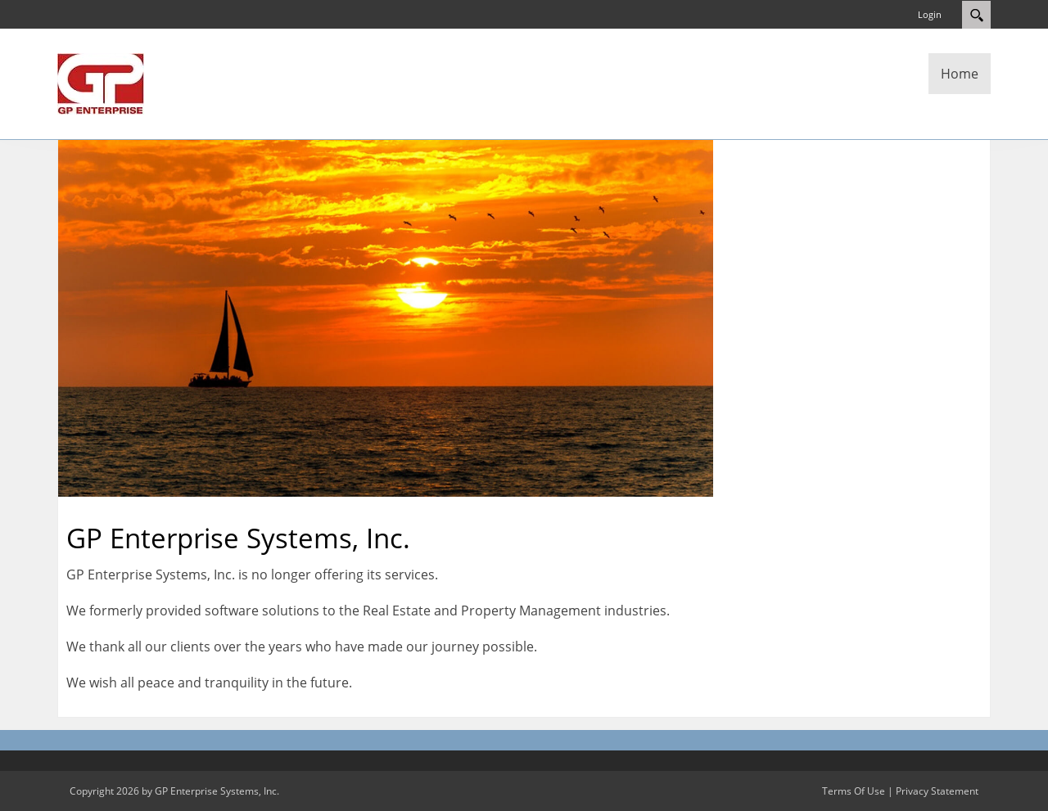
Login (930, 14)
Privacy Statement (937, 791)
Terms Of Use (853, 791)
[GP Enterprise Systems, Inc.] (100, 82)
